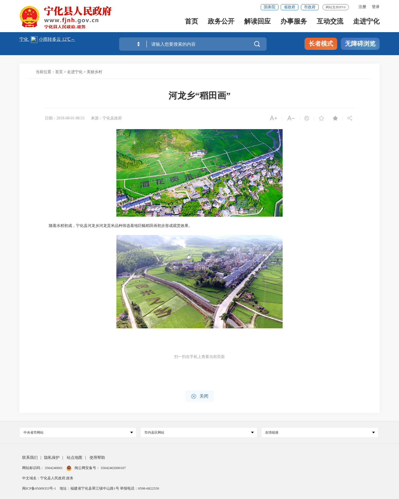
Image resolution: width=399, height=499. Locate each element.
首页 (191, 22)
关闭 (199, 396)
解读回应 (257, 22)
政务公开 (221, 22)
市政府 (310, 7)
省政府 (289, 7)
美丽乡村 (94, 72)
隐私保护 (52, 458)
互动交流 (330, 22)
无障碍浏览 (360, 43)
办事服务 (293, 22)
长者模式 (321, 43)
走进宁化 (366, 22)
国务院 (269, 7)
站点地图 (74, 458)
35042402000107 (113, 468)
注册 (362, 7)
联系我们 (30, 458)
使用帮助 (97, 458)
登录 (376, 7)
